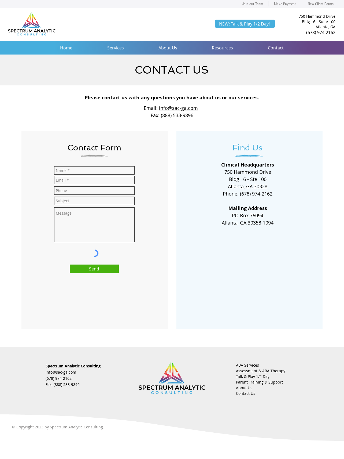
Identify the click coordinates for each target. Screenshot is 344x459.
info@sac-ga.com (178, 108)
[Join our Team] (252, 4)
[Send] (94, 269)
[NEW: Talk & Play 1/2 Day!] (245, 24)
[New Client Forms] (320, 4)
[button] (115, 47)
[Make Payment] (285, 4)
